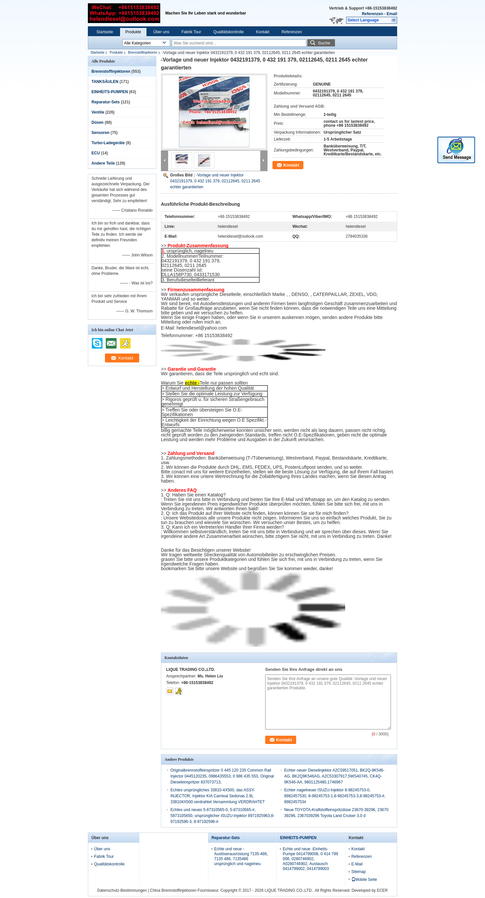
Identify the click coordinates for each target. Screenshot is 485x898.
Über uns (161, 32)
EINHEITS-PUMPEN (109, 92)
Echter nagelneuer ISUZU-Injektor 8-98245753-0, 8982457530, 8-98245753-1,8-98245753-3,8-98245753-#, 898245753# (335, 796)
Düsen (97, 122)
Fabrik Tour (191, 32)
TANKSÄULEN (104, 81)
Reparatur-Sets (105, 102)
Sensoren (100, 132)
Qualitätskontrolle (228, 32)
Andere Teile (103, 163)
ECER (382, 890)
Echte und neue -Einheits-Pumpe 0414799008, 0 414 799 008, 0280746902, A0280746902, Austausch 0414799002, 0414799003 (310, 859)
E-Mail (357, 864)
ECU (95, 153)
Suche (324, 42)
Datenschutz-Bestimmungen (122, 890)
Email (392, 14)
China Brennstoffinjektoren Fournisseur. (185, 890)
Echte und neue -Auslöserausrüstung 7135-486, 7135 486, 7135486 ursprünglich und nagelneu (241, 856)
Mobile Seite (364, 879)
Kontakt (262, 32)
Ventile (97, 112)
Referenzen (372, 14)
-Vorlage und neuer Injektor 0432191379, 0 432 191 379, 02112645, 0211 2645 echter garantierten (215, 181)
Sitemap (358, 871)
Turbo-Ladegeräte (108, 143)
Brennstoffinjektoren (142, 52)
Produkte (133, 32)
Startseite (104, 32)
